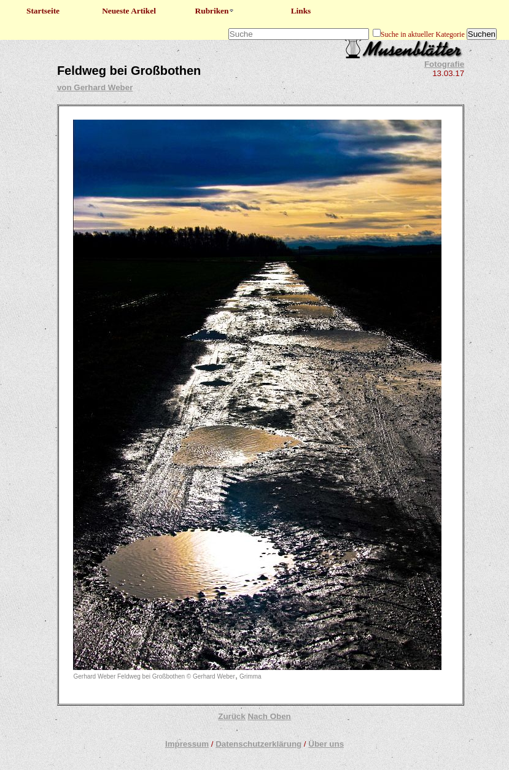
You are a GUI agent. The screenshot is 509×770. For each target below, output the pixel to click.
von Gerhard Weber (95, 87)
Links (301, 10)
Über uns (326, 744)
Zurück (231, 716)
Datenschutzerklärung (258, 744)
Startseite (43, 10)
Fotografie (444, 64)
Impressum (187, 744)
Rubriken (215, 10)
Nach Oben (268, 716)
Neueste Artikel (129, 10)
